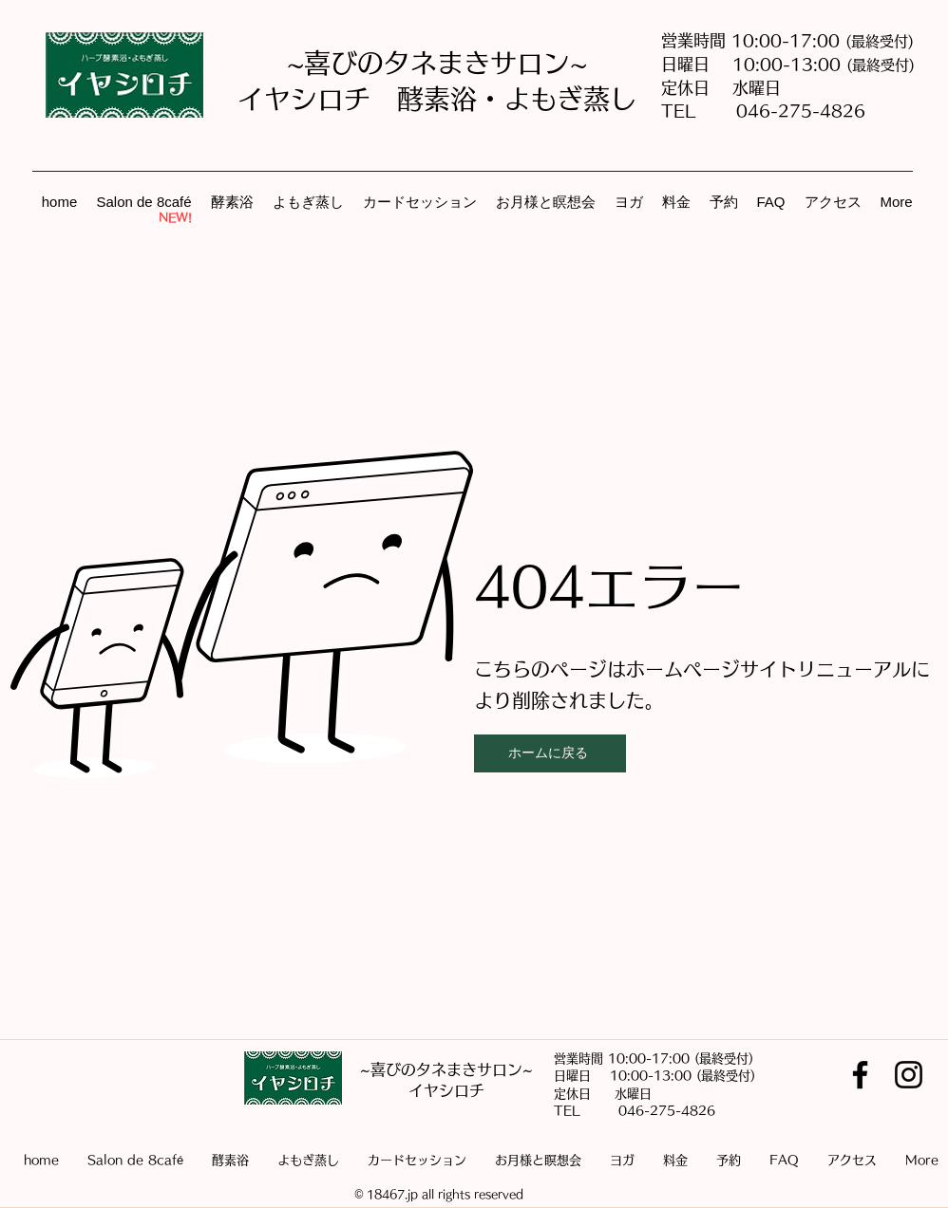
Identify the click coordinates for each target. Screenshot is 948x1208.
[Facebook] (860, 1074)
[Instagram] (908, 1074)
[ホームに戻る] (550, 753)
